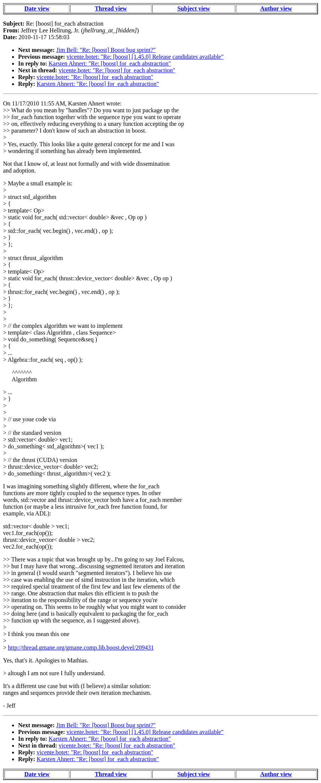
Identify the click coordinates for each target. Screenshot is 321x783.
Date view (36, 8)
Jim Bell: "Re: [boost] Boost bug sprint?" (106, 50)
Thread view (111, 8)
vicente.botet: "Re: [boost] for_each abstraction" (117, 70)
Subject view (193, 8)
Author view (276, 8)
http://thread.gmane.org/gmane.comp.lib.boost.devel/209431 (81, 647)
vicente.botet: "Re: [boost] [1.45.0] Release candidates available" (145, 57)
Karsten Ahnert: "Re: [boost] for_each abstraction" (110, 63)
